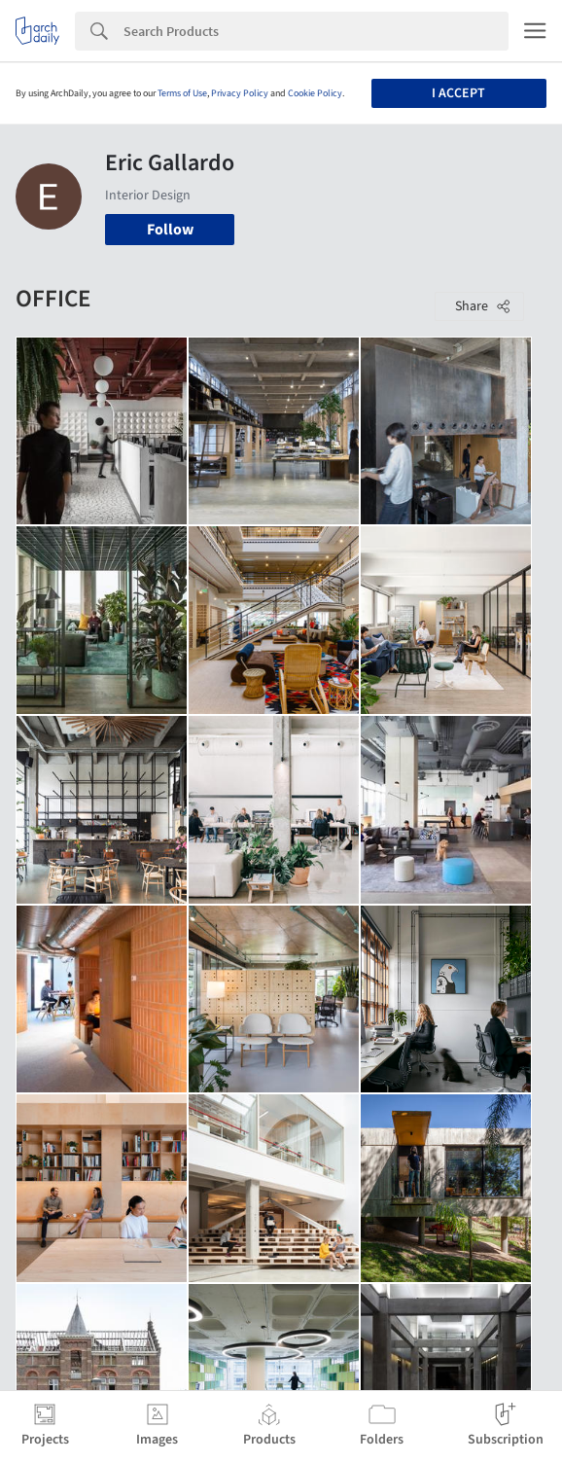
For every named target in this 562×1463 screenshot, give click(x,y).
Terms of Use (182, 93)
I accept (458, 93)
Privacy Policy (239, 93)
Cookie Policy (315, 93)
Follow (170, 229)
